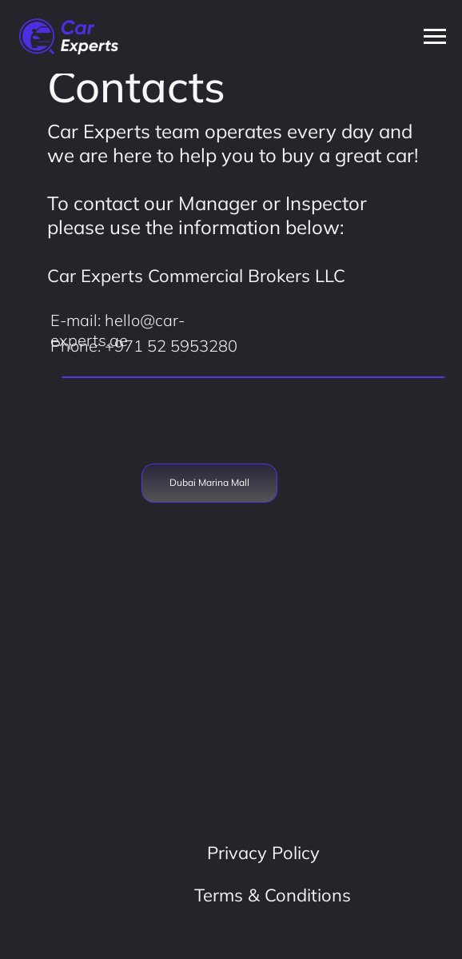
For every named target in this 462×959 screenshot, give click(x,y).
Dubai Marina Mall (209, 482)
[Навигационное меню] (435, 37)
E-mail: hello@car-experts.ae (117, 330)
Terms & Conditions (272, 895)
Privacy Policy (263, 853)
